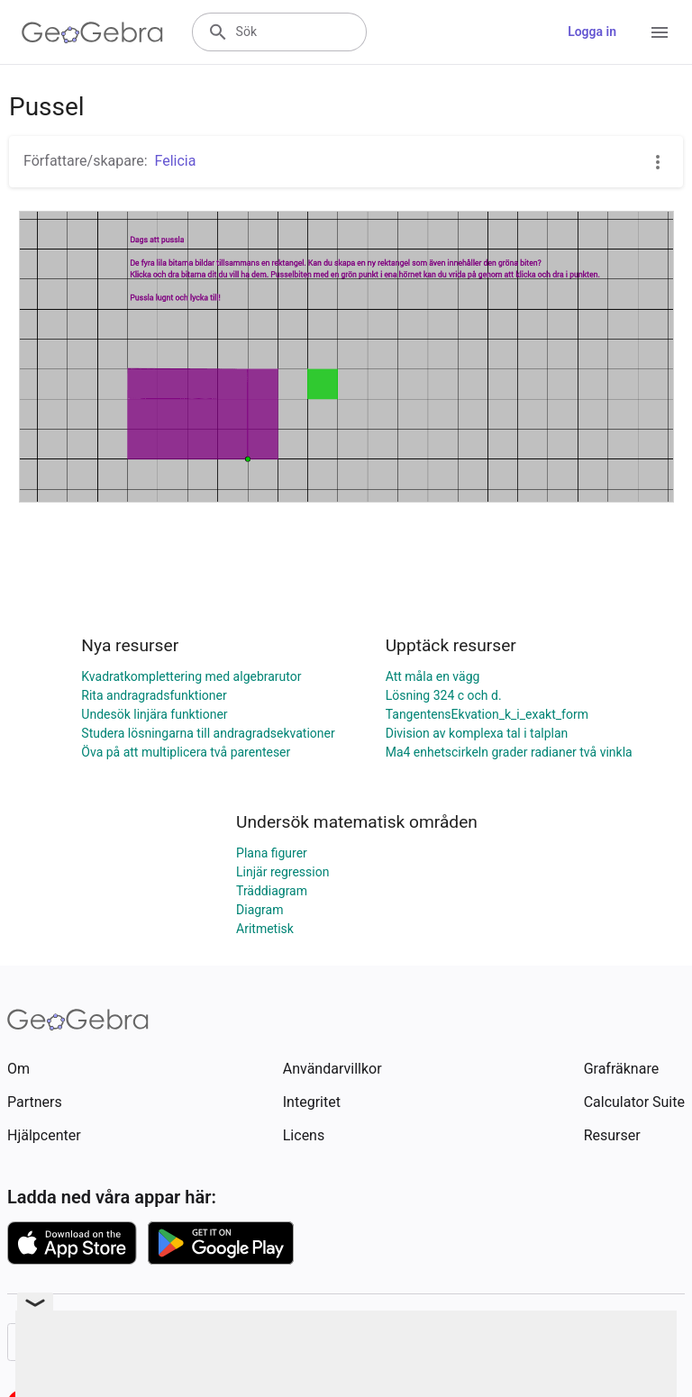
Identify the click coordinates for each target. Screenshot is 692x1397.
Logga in (592, 31)
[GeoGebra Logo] (92, 32)
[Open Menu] (659, 32)
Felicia (175, 160)
